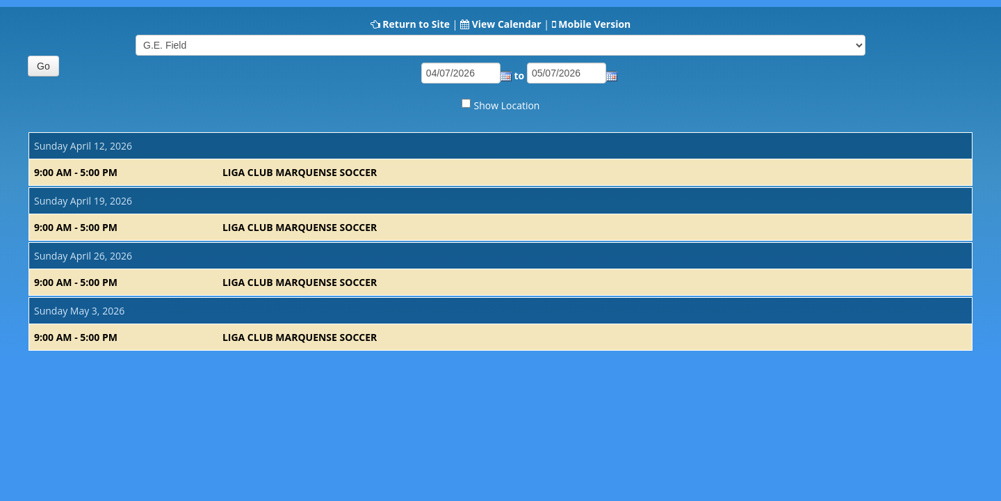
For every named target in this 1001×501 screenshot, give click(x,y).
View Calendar (507, 24)
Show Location (507, 105)
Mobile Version (594, 24)
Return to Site (416, 24)
